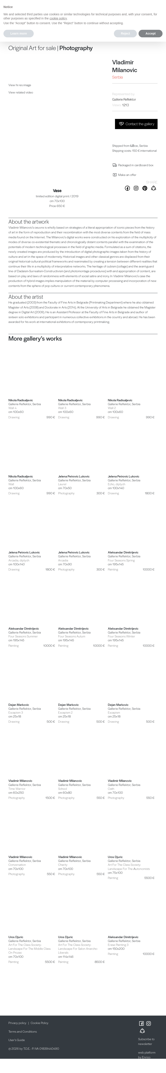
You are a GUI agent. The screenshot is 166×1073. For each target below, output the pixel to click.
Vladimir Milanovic (124, 66)
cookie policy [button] (58, 18)
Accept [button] (150, 33)
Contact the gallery (136, 123)
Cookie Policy (39, 1023)
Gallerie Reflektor (124, 99)
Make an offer (124, 174)
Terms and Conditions (22, 1031)
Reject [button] (125, 33)
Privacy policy (17, 1023)
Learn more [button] (18, 33)
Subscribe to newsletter (146, 1041)
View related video (20, 92)
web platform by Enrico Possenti (146, 1057)
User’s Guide (16, 1040)
